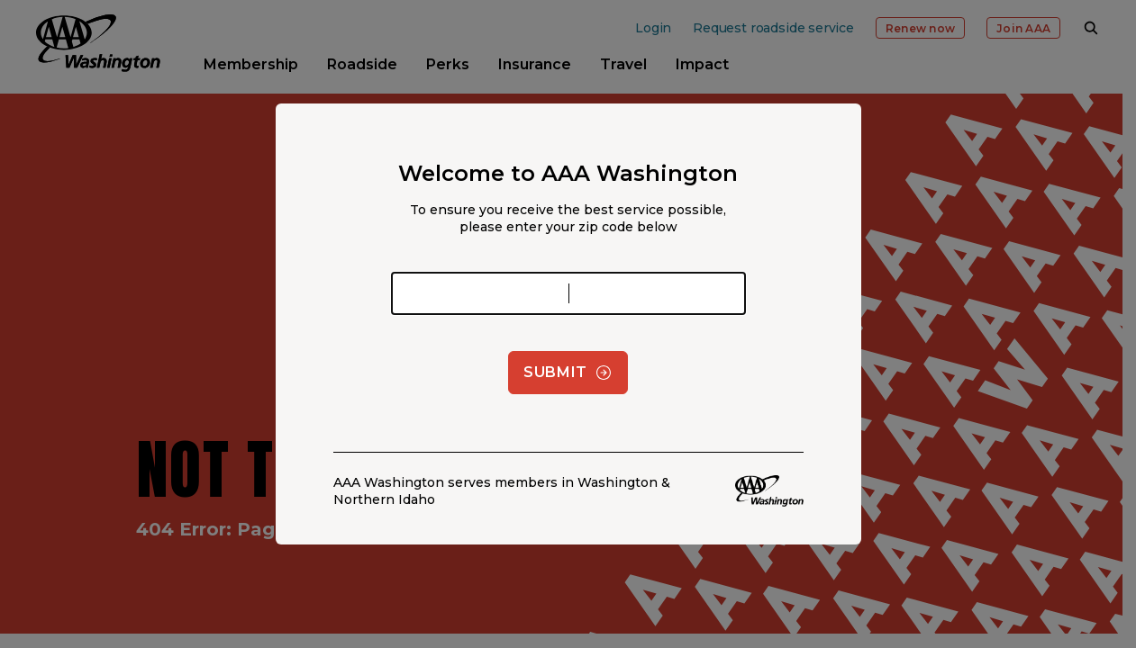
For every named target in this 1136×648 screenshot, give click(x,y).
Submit (568, 373)
